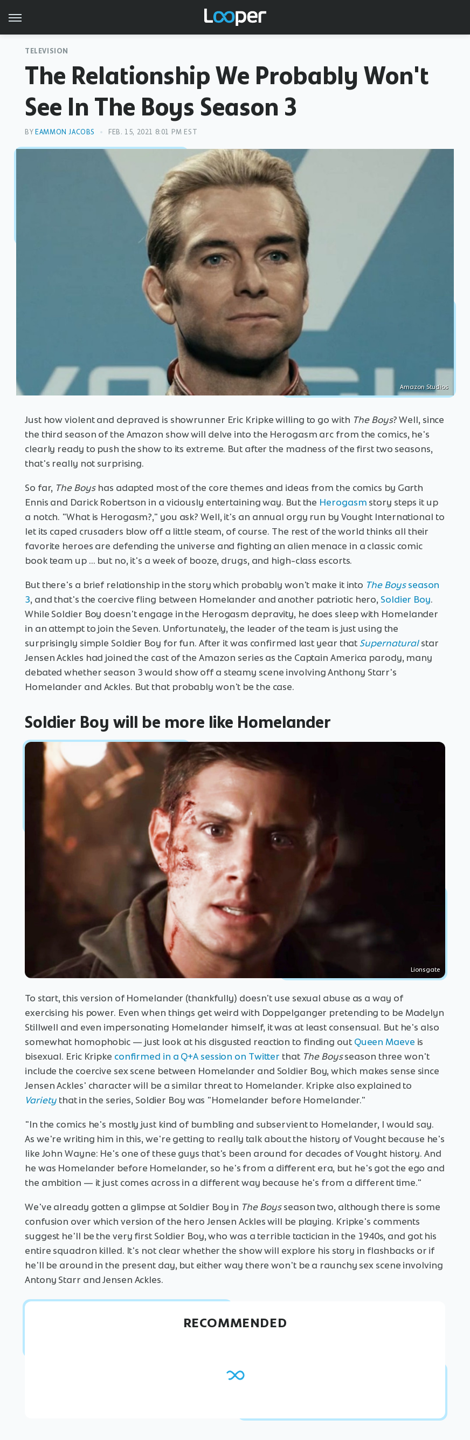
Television (46, 50)
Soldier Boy (406, 599)
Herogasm (343, 502)
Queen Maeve (384, 1041)
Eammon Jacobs (65, 132)
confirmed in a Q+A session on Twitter (197, 1056)
